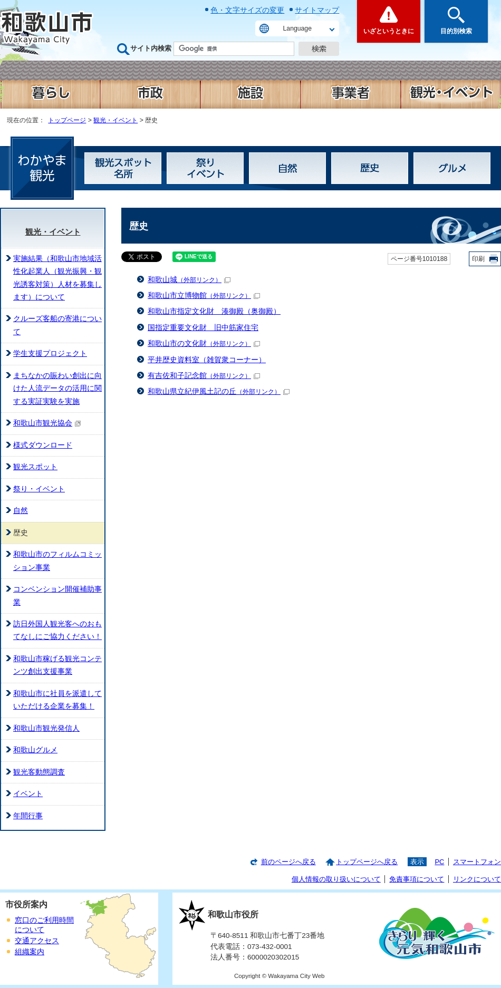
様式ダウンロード (42, 445)
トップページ (67, 120)
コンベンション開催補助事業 (57, 595)
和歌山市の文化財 (204, 343)
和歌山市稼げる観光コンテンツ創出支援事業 (57, 665)
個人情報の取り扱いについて (336, 879)
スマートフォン (477, 862)
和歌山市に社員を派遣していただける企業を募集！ (57, 700)
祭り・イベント (39, 489)
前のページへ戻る (288, 862)
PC (439, 862)
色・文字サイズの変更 (247, 10)
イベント (28, 794)
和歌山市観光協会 (47, 423)
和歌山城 (189, 280)
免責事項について (416, 879)
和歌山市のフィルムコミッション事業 (57, 560)
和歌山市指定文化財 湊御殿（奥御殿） (214, 311)
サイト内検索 (150, 48)
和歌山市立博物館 (204, 295)
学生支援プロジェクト (50, 353)
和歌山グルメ (35, 750)
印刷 (478, 259)
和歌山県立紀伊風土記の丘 (219, 391)
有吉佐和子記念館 (204, 376)
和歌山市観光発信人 (46, 728)
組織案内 (29, 952)
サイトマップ (317, 10)
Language (297, 28)
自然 (20, 511)
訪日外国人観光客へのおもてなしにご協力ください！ (57, 630)
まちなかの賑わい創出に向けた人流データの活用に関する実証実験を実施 (57, 388)
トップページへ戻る (367, 862)
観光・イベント (115, 120)
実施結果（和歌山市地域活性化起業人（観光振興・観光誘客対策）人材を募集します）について (57, 278)
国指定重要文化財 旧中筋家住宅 (203, 328)
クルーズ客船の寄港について (57, 325)
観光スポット (35, 467)
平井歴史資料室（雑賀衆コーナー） (207, 360)
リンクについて (477, 879)
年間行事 (28, 816)
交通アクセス (37, 941)
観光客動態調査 (39, 772)
